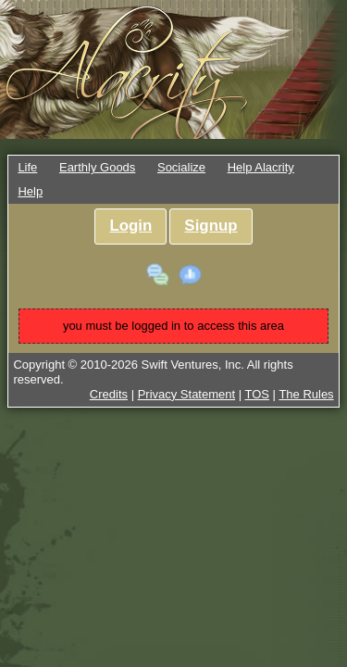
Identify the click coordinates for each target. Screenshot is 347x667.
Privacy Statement (187, 394)
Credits (109, 394)
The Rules (306, 394)
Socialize (181, 167)
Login (130, 225)
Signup (210, 225)
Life (27, 167)
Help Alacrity (261, 167)
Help (30, 191)
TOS (257, 394)
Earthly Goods (97, 167)
